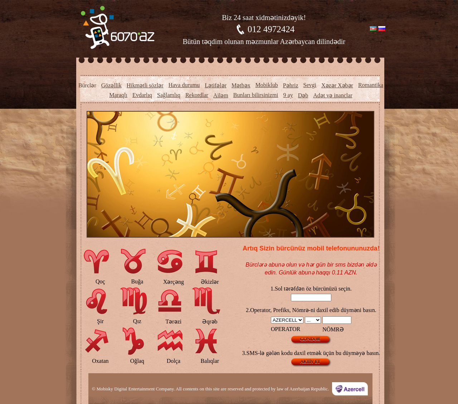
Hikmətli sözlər (145, 85)
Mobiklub (266, 85)
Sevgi (309, 85)
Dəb (303, 95)
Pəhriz (290, 85)
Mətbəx (241, 85)
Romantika (370, 85)
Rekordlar (196, 95)
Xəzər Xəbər (337, 85)
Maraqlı (118, 95)
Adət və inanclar (332, 95)
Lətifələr (215, 85)
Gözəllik (111, 85)
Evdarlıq (142, 95)
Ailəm (220, 95)
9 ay (288, 95)
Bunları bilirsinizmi (255, 95)
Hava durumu (184, 85)
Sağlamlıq (168, 95)
